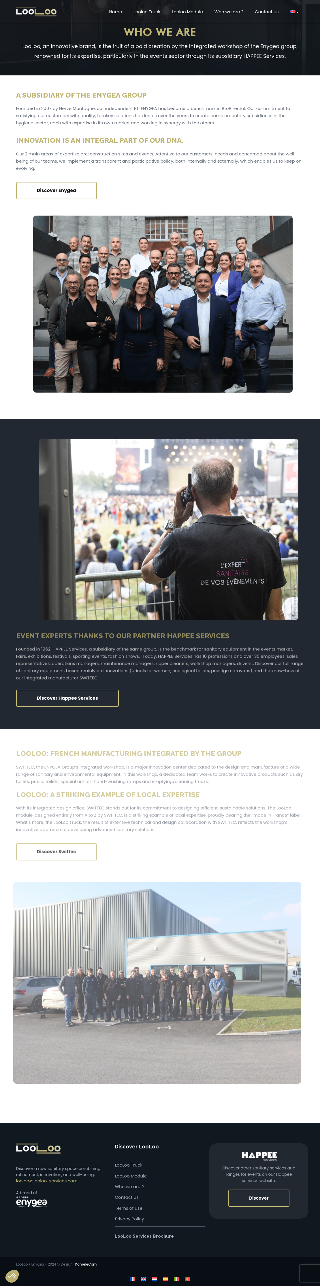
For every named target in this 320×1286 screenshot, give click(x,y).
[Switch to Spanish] (165, 1279)
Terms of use (128, 1208)
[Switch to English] (143, 1279)
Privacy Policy (129, 1219)
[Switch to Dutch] (154, 1279)
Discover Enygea (56, 190)
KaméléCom (86, 1264)
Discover (258, 1198)
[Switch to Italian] (176, 1279)
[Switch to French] (132, 1279)
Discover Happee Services (67, 698)
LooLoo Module (131, 1176)
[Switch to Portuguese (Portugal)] (187, 1279)
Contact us (126, 1197)
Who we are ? (129, 1187)
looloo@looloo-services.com (47, 1181)
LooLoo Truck (128, 1165)
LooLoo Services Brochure (144, 1236)
